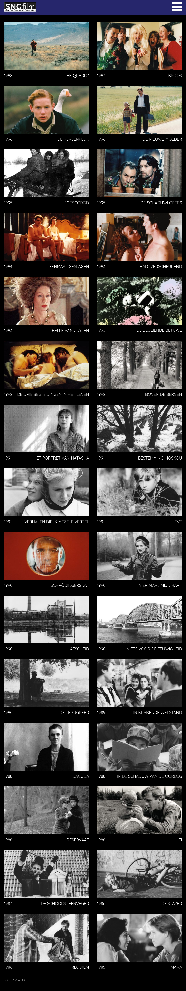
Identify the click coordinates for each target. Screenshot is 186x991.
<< (6, 980)
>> (23, 980)
